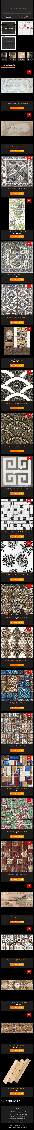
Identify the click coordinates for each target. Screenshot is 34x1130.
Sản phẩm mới (8, 65)
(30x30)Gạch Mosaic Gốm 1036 (17, 831)
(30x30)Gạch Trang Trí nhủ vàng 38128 (17, 446)
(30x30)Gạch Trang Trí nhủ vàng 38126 (17, 617)
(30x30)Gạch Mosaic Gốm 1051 (17, 746)
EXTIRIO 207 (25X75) (17, 1045)
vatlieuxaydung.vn (19, 1125)
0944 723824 (13, 8)
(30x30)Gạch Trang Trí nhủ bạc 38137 (16, 574)
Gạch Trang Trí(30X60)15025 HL (17, 960)
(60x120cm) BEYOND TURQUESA (17, 103)
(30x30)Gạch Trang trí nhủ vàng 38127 (17, 660)
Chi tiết (21, 108)
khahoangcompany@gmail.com (18, 1118)
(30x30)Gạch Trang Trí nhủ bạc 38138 (16, 489)
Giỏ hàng (24, 17)
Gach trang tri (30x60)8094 (17, 917)
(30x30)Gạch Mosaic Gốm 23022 (17, 874)
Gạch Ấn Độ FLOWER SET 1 (17, 231)
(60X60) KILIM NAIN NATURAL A (17, 317)
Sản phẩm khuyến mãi (11, 1101)
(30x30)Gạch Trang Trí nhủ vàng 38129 (17, 403)
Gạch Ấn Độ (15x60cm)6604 (17, 1088)
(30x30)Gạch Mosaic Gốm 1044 (17, 703)
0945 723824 (22, 8)
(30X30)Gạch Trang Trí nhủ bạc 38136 (17, 531)
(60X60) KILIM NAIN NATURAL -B (17, 274)
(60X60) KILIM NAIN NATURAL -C (17, 188)
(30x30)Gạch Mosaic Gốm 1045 (17, 788)
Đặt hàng (13, 108)
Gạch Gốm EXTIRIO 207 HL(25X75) (17, 1002)
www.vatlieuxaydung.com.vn (18, 1121)
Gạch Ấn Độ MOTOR (17, 360)
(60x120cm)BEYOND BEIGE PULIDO (17, 146)
